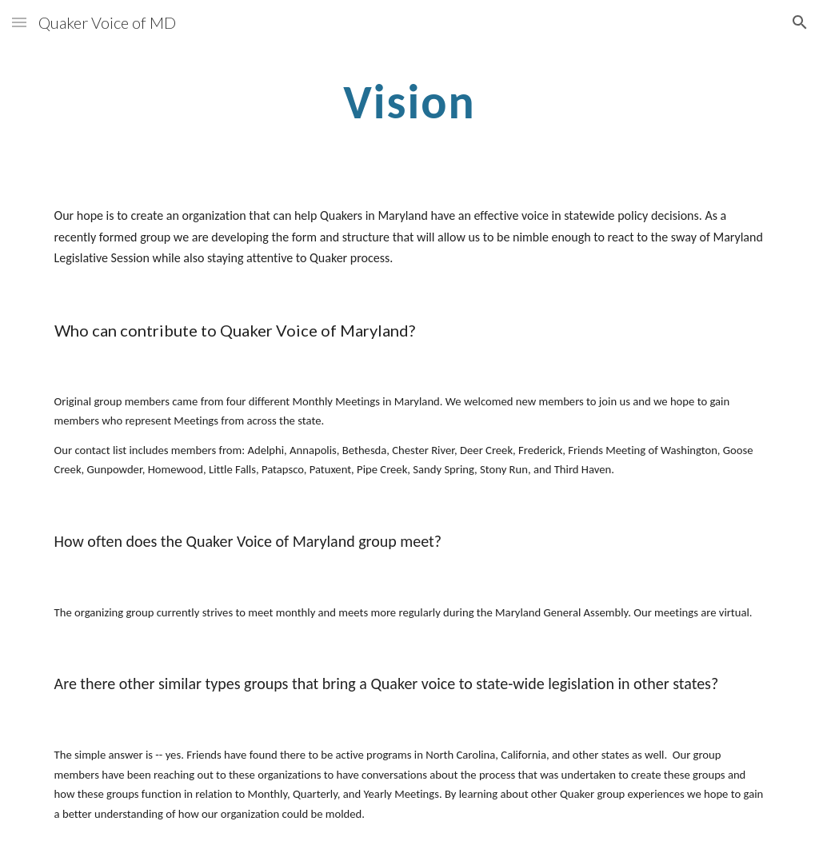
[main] (409, 101)
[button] (19, 22)
